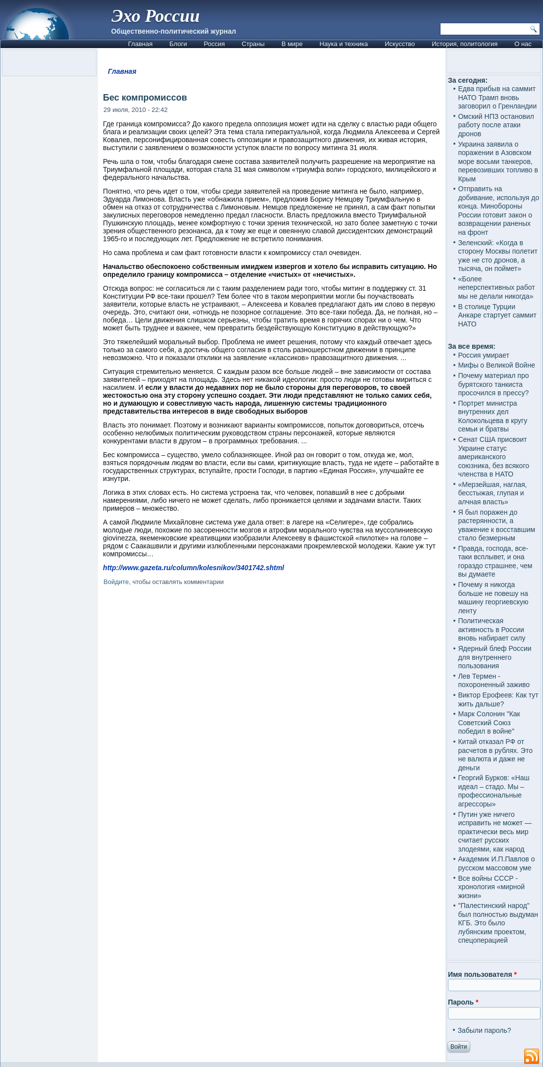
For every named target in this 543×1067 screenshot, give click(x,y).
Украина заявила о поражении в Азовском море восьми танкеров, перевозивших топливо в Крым (498, 161)
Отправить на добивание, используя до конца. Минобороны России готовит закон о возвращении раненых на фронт (498, 210)
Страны (253, 44)
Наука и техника (344, 44)
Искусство (400, 44)
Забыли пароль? (484, 1030)
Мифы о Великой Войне (496, 365)
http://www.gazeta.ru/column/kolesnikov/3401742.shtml (193, 568)
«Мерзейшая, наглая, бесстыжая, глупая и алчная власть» (492, 493)
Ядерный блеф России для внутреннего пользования (494, 657)
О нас (523, 44)
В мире (292, 44)
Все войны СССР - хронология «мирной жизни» (491, 887)
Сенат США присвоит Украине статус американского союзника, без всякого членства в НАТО (493, 456)
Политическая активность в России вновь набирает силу (491, 629)
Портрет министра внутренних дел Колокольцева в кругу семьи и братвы (492, 416)
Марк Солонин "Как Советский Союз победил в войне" (489, 722)
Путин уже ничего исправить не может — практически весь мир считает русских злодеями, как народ (494, 831)
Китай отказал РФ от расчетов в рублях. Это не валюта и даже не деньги (495, 755)
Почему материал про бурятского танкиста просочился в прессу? (493, 384)
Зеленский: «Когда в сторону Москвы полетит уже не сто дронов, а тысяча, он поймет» (498, 256)
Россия (214, 44)
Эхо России (155, 16)
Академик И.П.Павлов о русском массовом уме (496, 863)
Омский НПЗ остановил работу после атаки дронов (496, 125)
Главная (140, 44)
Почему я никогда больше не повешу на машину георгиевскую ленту (493, 598)
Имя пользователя (482, 974)
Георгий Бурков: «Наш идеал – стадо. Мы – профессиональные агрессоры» (493, 791)
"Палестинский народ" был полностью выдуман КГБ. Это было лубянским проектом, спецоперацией (498, 923)
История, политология (464, 44)
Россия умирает (483, 355)
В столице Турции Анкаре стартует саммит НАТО (497, 315)
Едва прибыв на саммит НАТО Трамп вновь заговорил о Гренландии (497, 97)
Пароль (463, 1002)
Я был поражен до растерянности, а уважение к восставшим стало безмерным (496, 525)
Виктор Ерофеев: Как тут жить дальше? (498, 699)
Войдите (116, 582)
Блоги (178, 44)
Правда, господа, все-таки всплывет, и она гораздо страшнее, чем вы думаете (495, 561)
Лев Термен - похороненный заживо (494, 680)
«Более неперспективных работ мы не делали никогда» (496, 287)
